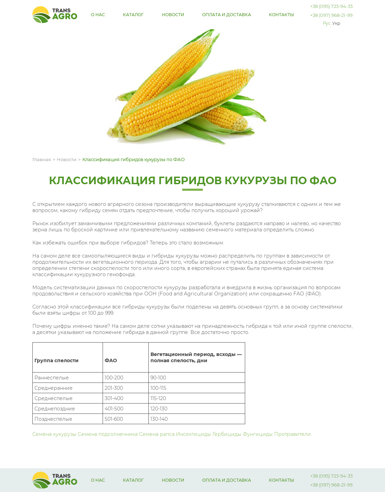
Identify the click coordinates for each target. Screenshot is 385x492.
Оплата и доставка (226, 14)
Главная (41, 159)
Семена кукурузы (55, 434)
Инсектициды (194, 434)
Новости (173, 14)
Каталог (133, 14)
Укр (336, 23)
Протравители (292, 434)
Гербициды (226, 434)
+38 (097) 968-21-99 (331, 15)
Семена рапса (157, 434)
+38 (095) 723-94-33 (331, 6)
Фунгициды (258, 434)
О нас (98, 14)
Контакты (281, 14)
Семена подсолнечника (108, 434)
